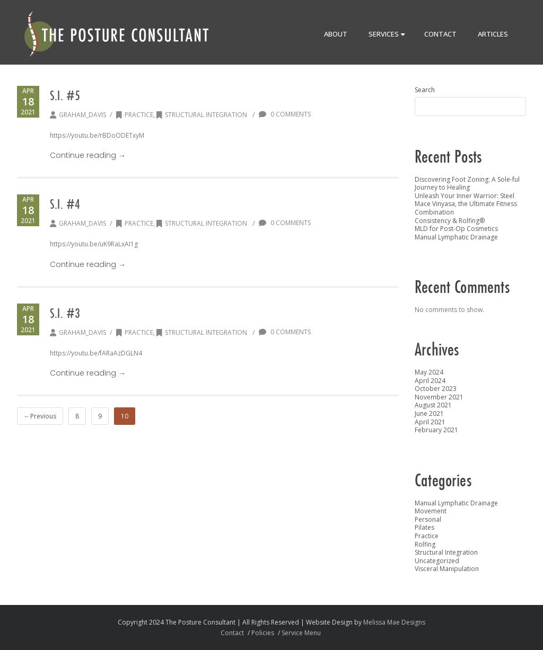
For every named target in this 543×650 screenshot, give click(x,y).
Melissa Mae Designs (394, 622)
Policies (262, 632)
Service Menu (301, 632)
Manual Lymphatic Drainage (456, 237)
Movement (430, 510)
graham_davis (82, 114)
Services (387, 34)
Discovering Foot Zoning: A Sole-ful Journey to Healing (467, 183)
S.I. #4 (65, 204)
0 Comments (285, 114)
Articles (493, 34)
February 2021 (436, 429)
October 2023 (436, 388)
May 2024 (429, 372)
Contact (440, 34)
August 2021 (433, 404)
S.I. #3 (65, 313)
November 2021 (439, 397)
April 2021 (430, 421)
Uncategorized (437, 560)
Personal (428, 519)
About (335, 34)
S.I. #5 (65, 95)
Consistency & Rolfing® (450, 220)
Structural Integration (201, 114)
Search (425, 90)
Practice (134, 114)
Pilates (424, 527)
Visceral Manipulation (447, 568)
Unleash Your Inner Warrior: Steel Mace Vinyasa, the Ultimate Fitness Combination (466, 204)
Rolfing (425, 544)
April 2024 (430, 380)
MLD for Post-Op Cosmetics (456, 228)
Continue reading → (88, 155)
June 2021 (429, 413)
